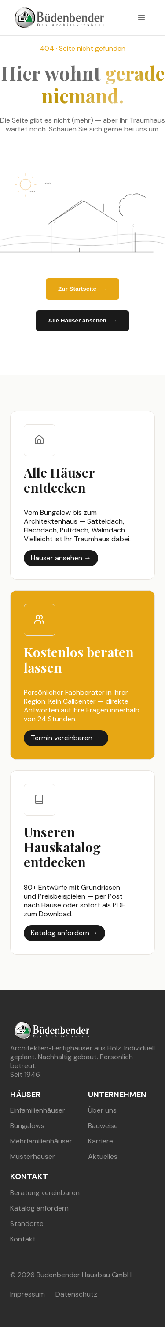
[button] (141, 17)
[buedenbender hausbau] (57, 17)
